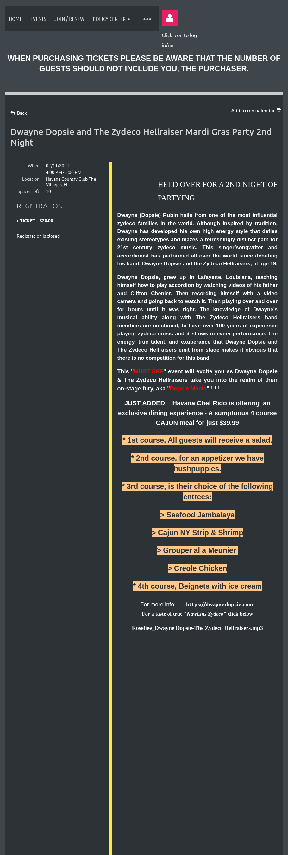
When (34, 165)
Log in (170, 18)
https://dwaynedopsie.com (219, 604)
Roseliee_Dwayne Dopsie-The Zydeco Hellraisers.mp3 (197, 628)
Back (22, 113)
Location (31, 178)
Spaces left (29, 191)
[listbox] (257, 111)
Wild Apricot (205, 818)
